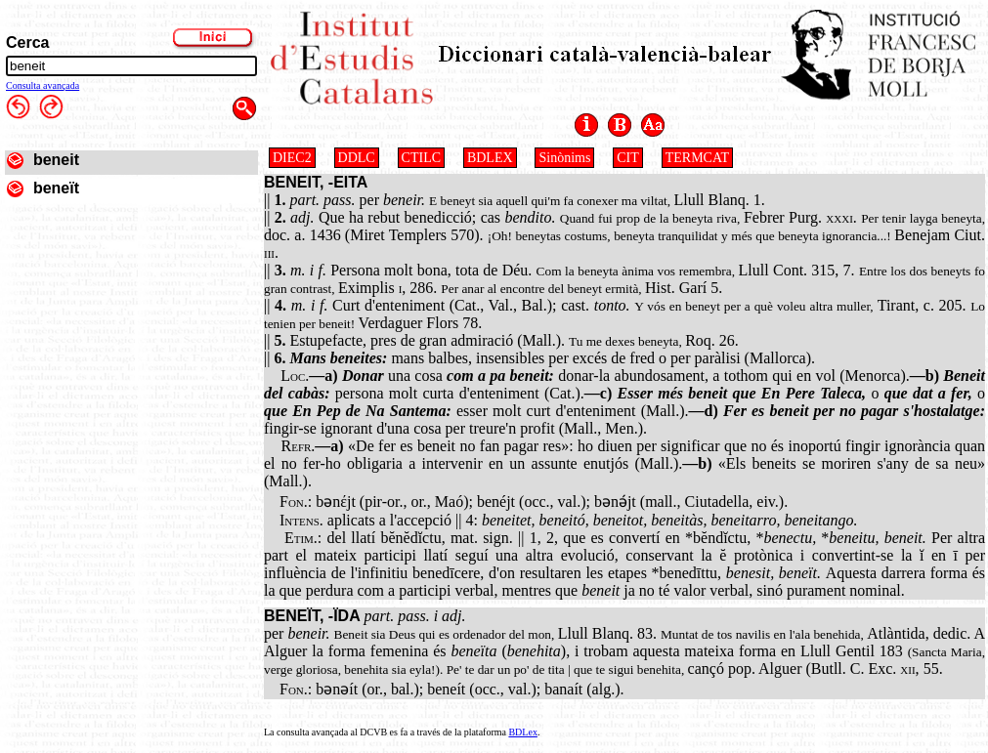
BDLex (522, 732)
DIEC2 (292, 157)
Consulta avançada (42, 85)
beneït (56, 188)
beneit (56, 159)
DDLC (356, 157)
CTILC (421, 157)
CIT (628, 157)
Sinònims (564, 157)
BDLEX (490, 157)
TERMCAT (697, 157)
